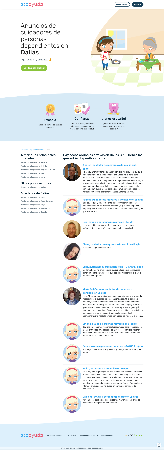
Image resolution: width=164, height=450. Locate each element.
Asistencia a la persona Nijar (32, 173)
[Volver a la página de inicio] (32, 4)
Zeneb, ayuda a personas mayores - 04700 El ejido (113, 346)
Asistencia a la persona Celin (33, 197)
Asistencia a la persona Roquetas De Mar (38, 170)
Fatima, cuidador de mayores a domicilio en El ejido (113, 199)
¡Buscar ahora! (34, 67)
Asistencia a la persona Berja (33, 205)
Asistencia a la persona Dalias (33, 187)
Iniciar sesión (121, 4)
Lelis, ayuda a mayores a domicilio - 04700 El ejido (113, 266)
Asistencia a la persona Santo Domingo (37, 201)
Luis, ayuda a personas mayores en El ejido (108, 222)
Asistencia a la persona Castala (34, 212)
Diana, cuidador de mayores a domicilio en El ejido (112, 244)
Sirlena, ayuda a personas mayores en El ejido (110, 323)
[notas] (130, 435)
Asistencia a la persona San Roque (35, 208)
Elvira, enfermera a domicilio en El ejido (106, 368)
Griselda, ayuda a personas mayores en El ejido (110, 396)
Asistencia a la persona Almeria (34, 162)
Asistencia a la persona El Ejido (34, 166)
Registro (137, 4)
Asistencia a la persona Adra (33, 177)
